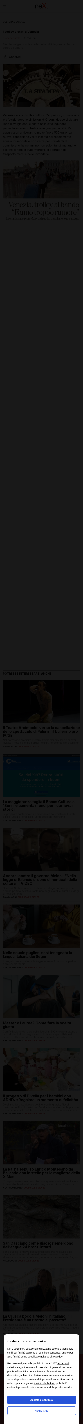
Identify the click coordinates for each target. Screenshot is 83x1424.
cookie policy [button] (54, 1356)
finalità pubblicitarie (44, 1383)
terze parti (63, 1363)
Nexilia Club (41, 1410)
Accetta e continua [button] (41, 1399)
